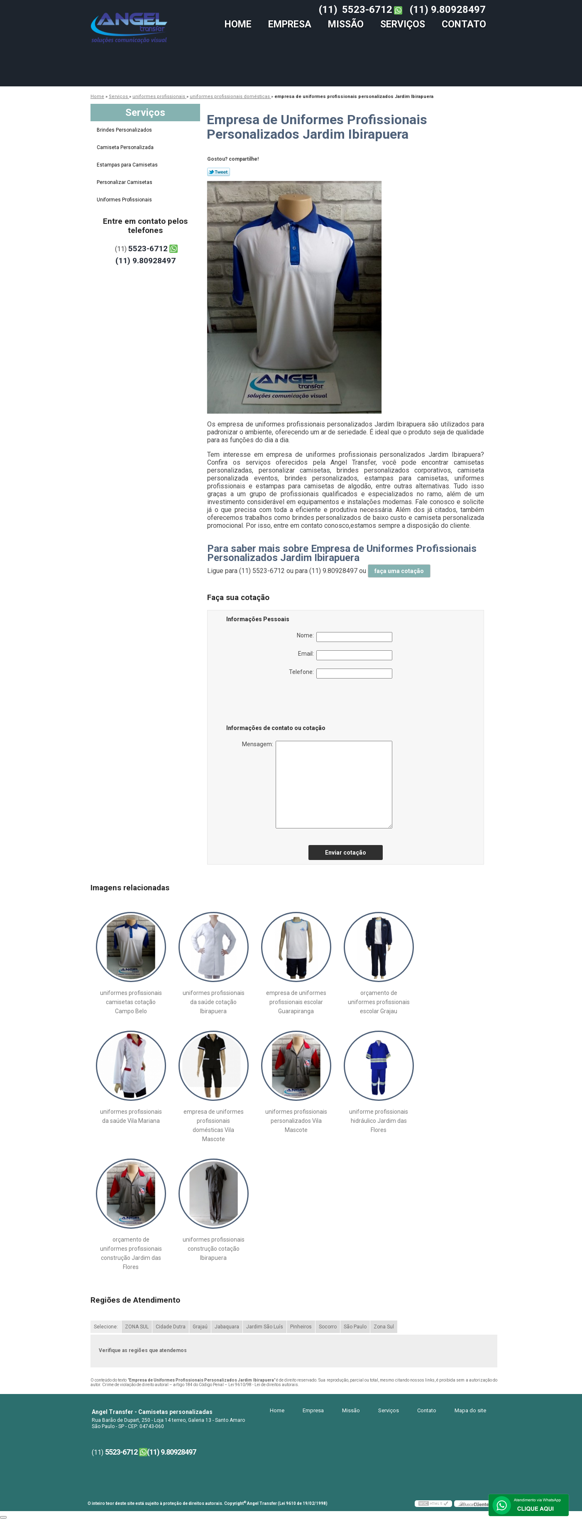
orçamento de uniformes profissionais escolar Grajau (379, 1002)
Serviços (402, 24)
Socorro (328, 1327)
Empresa (289, 24)
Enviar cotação (345, 852)
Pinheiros (301, 1327)
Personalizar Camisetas (125, 182)
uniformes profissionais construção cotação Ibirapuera (214, 1248)
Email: (345, 655)
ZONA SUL (137, 1327)
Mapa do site (470, 1410)
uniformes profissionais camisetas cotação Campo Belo (131, 1002)
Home (238, 24)
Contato (464, 24)
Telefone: (340, 674)
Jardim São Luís (264, 1327)
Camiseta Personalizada (126, 147)
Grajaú (200, 1327)
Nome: (344, 637)
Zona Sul (384, 1327)
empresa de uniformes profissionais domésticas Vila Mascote (213, 1125)
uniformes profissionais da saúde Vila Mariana (131, 1116)
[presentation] (279, 703)
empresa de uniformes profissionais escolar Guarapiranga (296, 1002)
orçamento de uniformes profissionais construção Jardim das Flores (131, 1253)
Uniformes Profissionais (125, 200)
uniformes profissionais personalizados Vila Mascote (296, 1120)
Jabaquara (227, 1327)
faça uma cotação (399, 571)
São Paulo (355, 1327)
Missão (346, 24)
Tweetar (218, 172)
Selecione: (106, 1327)
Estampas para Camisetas (128, 165)
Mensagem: (317, 784)
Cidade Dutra (171, 1327)
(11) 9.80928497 (448, 9)
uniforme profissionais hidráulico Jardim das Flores (378, 1120)
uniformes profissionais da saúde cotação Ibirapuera (214, 1002)
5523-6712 (367, 9)
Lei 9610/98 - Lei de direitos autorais (263, 1384)
